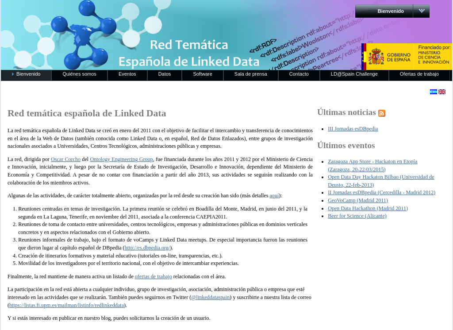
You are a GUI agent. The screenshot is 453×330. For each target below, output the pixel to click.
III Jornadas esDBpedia (353, 129)
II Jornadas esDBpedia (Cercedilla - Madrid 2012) (381, 192)
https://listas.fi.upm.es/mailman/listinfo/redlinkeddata (66, 305)
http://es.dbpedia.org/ (147, 248)
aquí (274, 195)
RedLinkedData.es (93, 13)
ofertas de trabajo (153, 276)
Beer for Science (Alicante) (357, 216)
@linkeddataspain (210, 297)
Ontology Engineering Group (121, 159)
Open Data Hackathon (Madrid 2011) (368, 208)
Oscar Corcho (66, 159)
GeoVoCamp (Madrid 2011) (358, 200)
